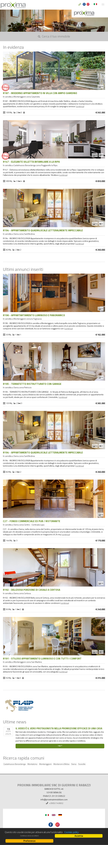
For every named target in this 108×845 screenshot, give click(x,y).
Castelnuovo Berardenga (15, 764)
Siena (73, 764)
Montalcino (32, 764)
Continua (80, 106)
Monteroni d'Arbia (61, 764)
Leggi (60, 745)
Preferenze (29, 840)
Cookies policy (71, 832)
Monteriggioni (45, 764)
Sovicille (81, 764)
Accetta (79, 835)
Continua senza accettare (29, 836)
